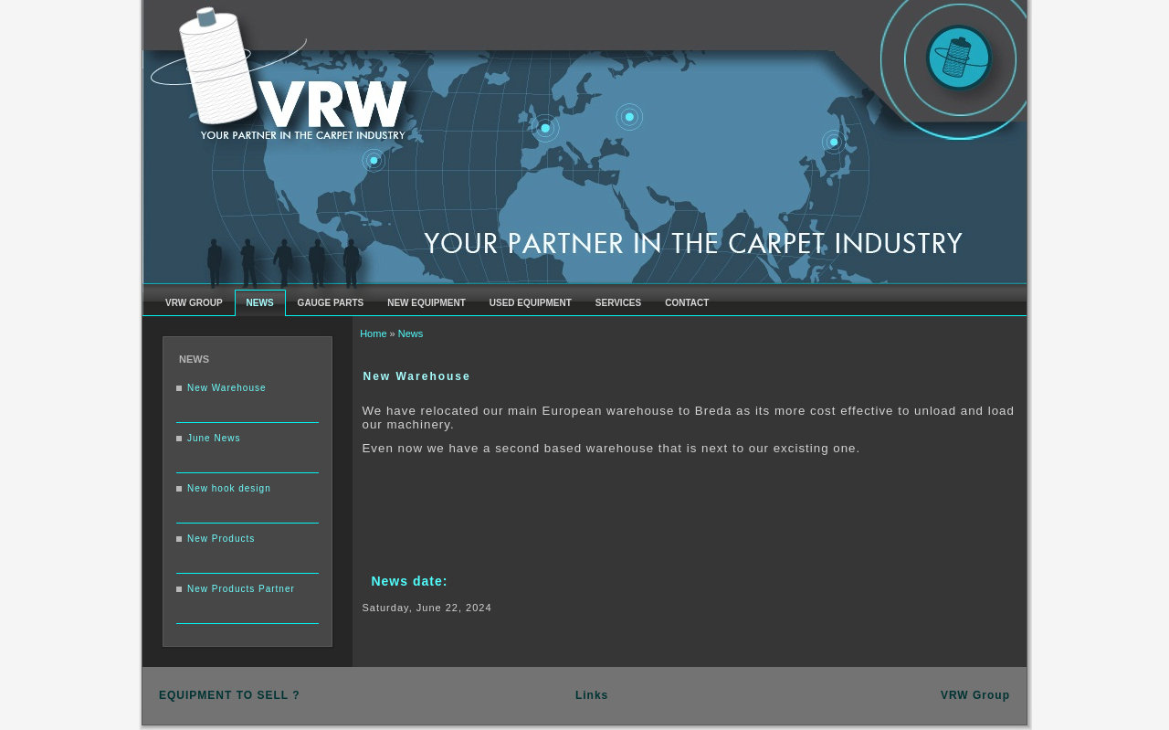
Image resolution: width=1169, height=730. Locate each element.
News (411, 333)
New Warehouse (227, 388)
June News (213, 438)
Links (591, 695)
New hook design (229, 488)
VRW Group (975, 695)
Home (373, 333)
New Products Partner (241, 589)
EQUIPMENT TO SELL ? (229, 695)
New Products (221, 539)
